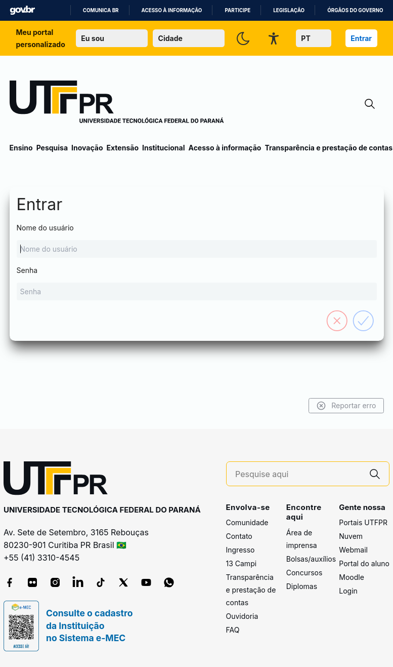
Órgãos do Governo (355, 10)
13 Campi (241, 563)
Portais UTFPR (363, 522)
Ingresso (240, 549)
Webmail (353, 549)
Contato (239, 536)
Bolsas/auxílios (311, 559)
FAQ (233, 629)
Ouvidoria (242, 616)
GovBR (22, 10)
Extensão (123, 147)
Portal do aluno (364, 563)
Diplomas (301, 586)
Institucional (163, 147)
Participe (237, 10)
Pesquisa (52, 147)
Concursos (304, 572)
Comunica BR (101, 10)
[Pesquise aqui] (298, 474)
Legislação (288, 10)
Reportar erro (346, 406)
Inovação (87, 147)
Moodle (351, 577)
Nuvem (351, 536)
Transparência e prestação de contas (328, 147)
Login (348, 590)
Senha (197, 283)
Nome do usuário (197, 240)
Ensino (21, 147)
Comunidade (247, 522)
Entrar (361, 38)
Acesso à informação (172, 10)
